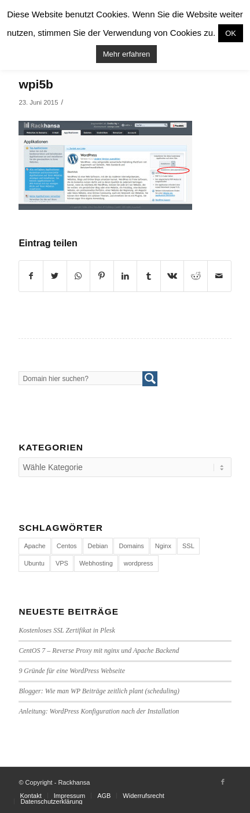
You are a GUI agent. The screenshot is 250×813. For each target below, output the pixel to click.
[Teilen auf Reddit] (195, 276)
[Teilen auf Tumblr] (148, 276)
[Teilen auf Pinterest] (101, 276)
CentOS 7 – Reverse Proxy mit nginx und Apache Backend (99, 650)
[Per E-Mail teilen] (219, 276)
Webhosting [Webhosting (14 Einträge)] (96, 563)
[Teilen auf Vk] (172, 276)
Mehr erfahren (126, 54)
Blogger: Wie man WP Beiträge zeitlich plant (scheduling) (99, 691)
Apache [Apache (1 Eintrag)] (34, 545)
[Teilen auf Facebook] (31, 276)
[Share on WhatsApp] (78, 276)
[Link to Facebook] (222, 781)
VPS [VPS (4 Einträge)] (62, 563)
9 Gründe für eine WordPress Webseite (72, 671)
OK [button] (230, 33)
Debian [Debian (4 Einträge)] (98, 545)
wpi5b (36, 84)
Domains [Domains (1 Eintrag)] (131, 545)
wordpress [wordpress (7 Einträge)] (138, 563)
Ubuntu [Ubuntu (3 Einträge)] (34, 563)
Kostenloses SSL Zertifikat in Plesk (67, 630)
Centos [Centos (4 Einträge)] (67, 545)
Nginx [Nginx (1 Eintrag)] (163, 545)
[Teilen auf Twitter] (55, 276)
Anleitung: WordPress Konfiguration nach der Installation (99, 711)
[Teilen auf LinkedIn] (125, 276)
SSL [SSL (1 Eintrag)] (188, 545)
